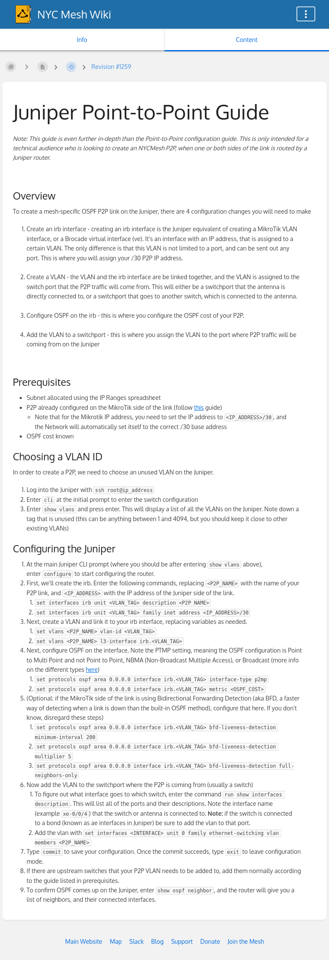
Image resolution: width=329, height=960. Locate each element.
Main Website (83, 941)
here (92, 669)
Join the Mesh (245, 941)
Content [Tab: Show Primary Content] (246, 39)
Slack (136, 941)
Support (182, 941)
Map (116, 941)
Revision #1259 (111, 66)
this (198, 407)
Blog (157, 941)
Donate (210, 941)
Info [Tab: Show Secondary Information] (82, 39)
